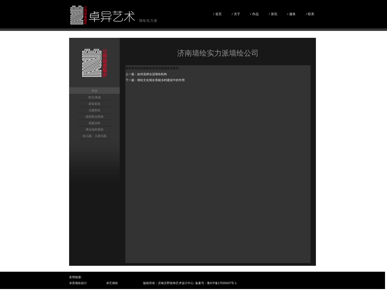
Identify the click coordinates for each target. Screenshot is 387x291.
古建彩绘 (94, 110)
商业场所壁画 (94, 129)
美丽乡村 (94, 123)
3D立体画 (94, 97)
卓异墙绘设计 (78, 283)
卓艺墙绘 (112, 283)
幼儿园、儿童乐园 (94, 136)
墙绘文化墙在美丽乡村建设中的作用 (161, 80)
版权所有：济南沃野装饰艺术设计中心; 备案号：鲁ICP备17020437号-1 (190, 283)
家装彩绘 (94, 104)
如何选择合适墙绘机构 (152, 74)
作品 (94, 90)
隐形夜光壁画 (94, 116)
